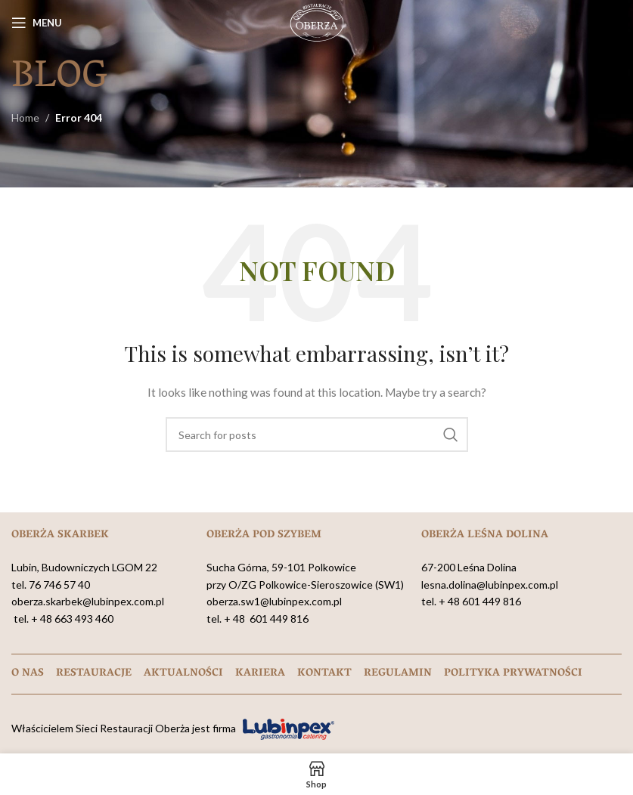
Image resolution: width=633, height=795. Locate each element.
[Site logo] (317, 21)
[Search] (317, 434)
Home (25, 117)
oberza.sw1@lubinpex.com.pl (274, 601)
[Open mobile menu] (37, 23)
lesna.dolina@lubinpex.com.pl (489, 584)
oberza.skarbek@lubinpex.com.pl (87, 601)
